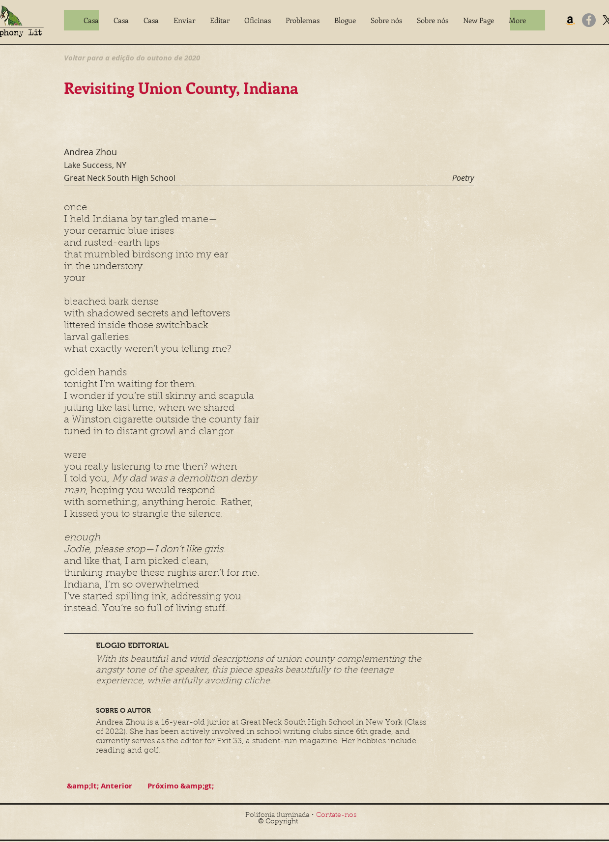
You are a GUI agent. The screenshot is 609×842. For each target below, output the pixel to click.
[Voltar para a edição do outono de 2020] (132, 57)
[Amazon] (570, 20)
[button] (184, 20)
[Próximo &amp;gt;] (181, 785)
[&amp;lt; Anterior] (100, 785)
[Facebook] (589, 20)
